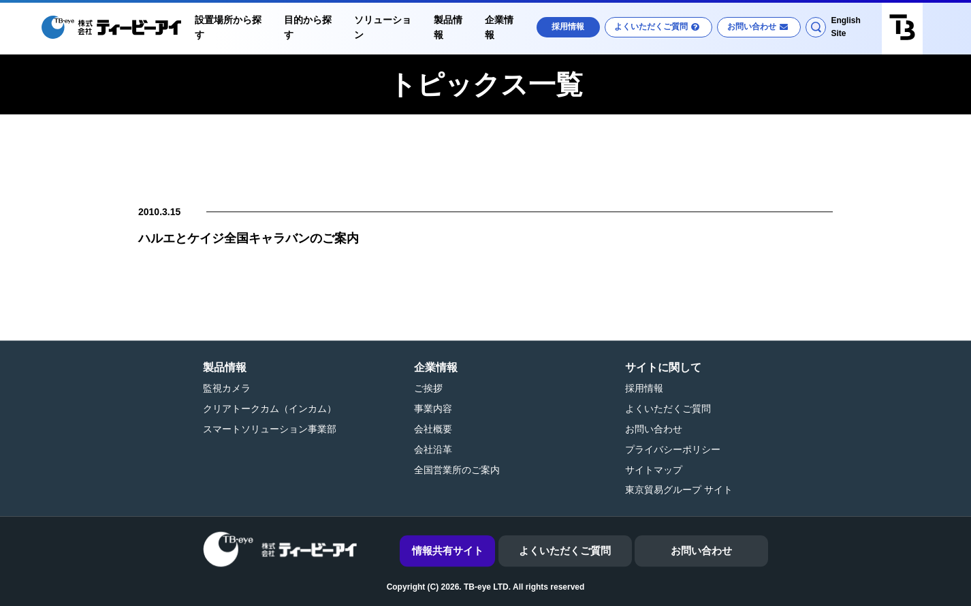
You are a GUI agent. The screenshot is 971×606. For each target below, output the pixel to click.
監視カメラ (227, 388)
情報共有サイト (447, 550)
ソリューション (382, 27)
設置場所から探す (228, 27)
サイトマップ (653, 469)
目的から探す (308, 27)
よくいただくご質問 (651, 26)
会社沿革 (433, 449)
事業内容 (433, 408)
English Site (845, 27)
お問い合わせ (751, 26)
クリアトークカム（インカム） (269, 408)
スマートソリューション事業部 (269, 429)
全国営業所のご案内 (457, 469)
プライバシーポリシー (672, 449)
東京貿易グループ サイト (679, 490)
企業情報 (499, 27)
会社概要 (433, 429)
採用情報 (568, 26)
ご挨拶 (428, 388)
